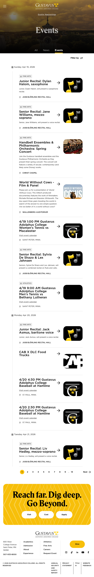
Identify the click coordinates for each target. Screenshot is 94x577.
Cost (46, 514)
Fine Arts (47, 546)
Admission (28, 546)
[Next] (87, 472)
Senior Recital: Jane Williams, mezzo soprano (34, 114)
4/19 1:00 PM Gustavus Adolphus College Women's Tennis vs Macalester (36, 226)
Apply (64, 514)
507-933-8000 (10, 554)
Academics (28, 542)
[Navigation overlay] (4, 6)
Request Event (50, 553)
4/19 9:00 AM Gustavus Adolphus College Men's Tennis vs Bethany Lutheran (37, 293)
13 (72, 472)
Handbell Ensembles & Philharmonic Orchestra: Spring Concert (36, 147)
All (36, 50)
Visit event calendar (28, 235)
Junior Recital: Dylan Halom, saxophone (35, 83)
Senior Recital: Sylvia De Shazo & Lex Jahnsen (35, 257)
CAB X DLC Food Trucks (32, 354)
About (26, 549)
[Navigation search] (89, 6)
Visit (29, 514)
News (46, 50)
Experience (28, 553)
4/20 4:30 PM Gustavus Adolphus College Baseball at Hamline (37, 382)
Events (59, 50)
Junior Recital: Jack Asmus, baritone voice (36, 331)
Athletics (47, 542)
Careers (46, 549)
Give (77, 544)
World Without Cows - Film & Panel (36, 184)
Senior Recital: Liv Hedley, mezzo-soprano (37, 450)
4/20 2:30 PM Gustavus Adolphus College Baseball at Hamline (37, 410)
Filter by (75, 58)
